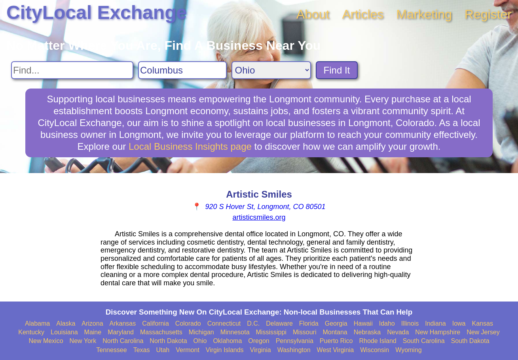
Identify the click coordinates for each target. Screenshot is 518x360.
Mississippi (271, 332)
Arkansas (123, 323)
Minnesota (235, 332)
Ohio (200, 340)
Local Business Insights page (190, 146)
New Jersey (483, 332)
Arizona (92, 323)
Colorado (188, 323)
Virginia (260, 350)
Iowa (459, 323)
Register (488, 14)
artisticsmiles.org (258, 217)
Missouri (305, 332)
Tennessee (111, 350)
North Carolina (122, 340)
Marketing (424, 14)
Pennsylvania (294, 340)
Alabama (37, 323)
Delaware (279, 323)
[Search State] (271, 70)
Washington (294, 350)
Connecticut (224, 323)
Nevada (398, 332)
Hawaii (363, 323)
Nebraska (367, 332)
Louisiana (64, 332)
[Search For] (72, 70)
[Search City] (182, 70)
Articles (362, 14)
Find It (337, 70)
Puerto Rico (336, 340)
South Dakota (470, 340)
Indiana (435, 323)
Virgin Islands (225, 350)
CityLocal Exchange (96, 12)
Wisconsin (374, 350)
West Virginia (335, 350)
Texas (141, 350)
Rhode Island (377, 340)
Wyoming (408, 350)
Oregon (258, 340)
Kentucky (31, 332)
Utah (162, 350)
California (155, 323)
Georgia (336, 323)
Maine (93, 332)
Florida (309, 323)
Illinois (410, 323)
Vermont (187, 350)
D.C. (253, 323)
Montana (335, 332)
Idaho (387, 323)
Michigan (201, 332)
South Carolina (424, 340)
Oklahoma (227, 340)
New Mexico (45, 340)
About (313, 14)
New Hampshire (437, 332)
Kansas (482, 323)
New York (83, 340)
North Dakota (168, 340)
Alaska (65, 323)
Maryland (121, 332)
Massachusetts (161, 332)
